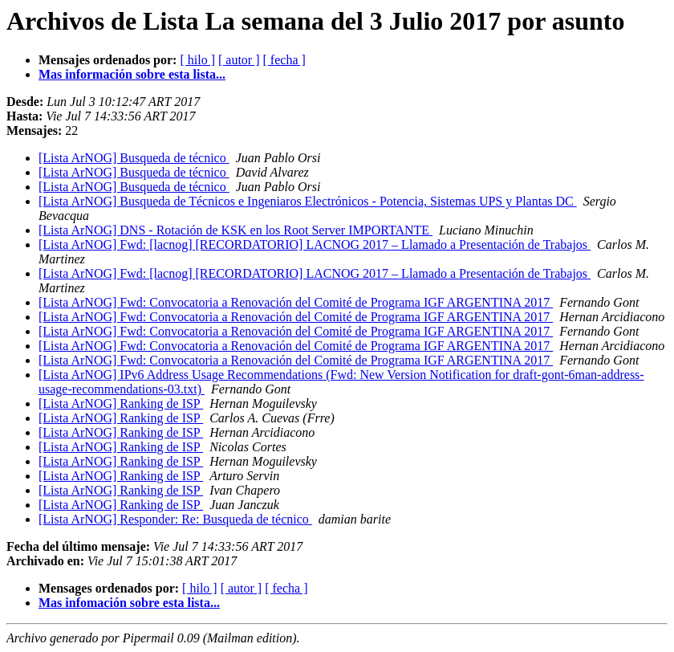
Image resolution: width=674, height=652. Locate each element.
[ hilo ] (197, 60)
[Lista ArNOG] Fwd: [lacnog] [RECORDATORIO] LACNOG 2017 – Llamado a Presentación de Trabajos (315, 244)
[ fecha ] (284, 60)
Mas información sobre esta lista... (132, 74)
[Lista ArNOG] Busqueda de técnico (134, 158)
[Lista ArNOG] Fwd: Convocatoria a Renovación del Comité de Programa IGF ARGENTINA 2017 (296, 302)
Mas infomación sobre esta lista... (129, 602)
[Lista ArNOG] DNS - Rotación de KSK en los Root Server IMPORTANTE (235, 230)
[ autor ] (239, 60)
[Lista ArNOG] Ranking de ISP (121, 403)
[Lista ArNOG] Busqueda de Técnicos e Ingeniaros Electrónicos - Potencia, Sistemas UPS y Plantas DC (308, 201)
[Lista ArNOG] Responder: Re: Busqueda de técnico (175, 519)
